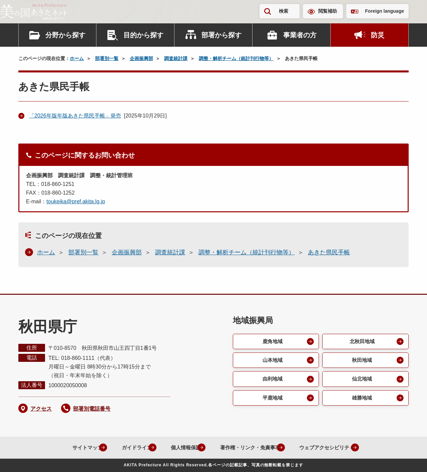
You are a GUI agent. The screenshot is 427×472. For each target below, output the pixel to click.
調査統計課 (175, 58)
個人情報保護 (179, 447)
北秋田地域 (361, 341)
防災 (377, 35)
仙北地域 (361, 380)
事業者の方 (300, 35)
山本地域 (272, 361)
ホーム (77, 58)
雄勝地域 (361, 400)
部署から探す (221, 35)
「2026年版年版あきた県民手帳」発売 (75, 116)
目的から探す (143, 35)
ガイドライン (126, 447)
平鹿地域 (272, 400)
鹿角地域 (272, 341)
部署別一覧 (106, 58)
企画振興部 (141, 58)
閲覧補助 (327, 11)
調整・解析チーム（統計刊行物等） (236, 58)
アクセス (41, 409)
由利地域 (272, 380)
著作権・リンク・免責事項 (248, 447)
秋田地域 (361, 361)
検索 (283, 11)
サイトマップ (73, 447)
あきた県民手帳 (329, 252)
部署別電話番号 (91, 409)
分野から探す (65, 35)
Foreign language (384, 11)
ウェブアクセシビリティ (329, 447)
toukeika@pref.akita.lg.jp (75, 201)
